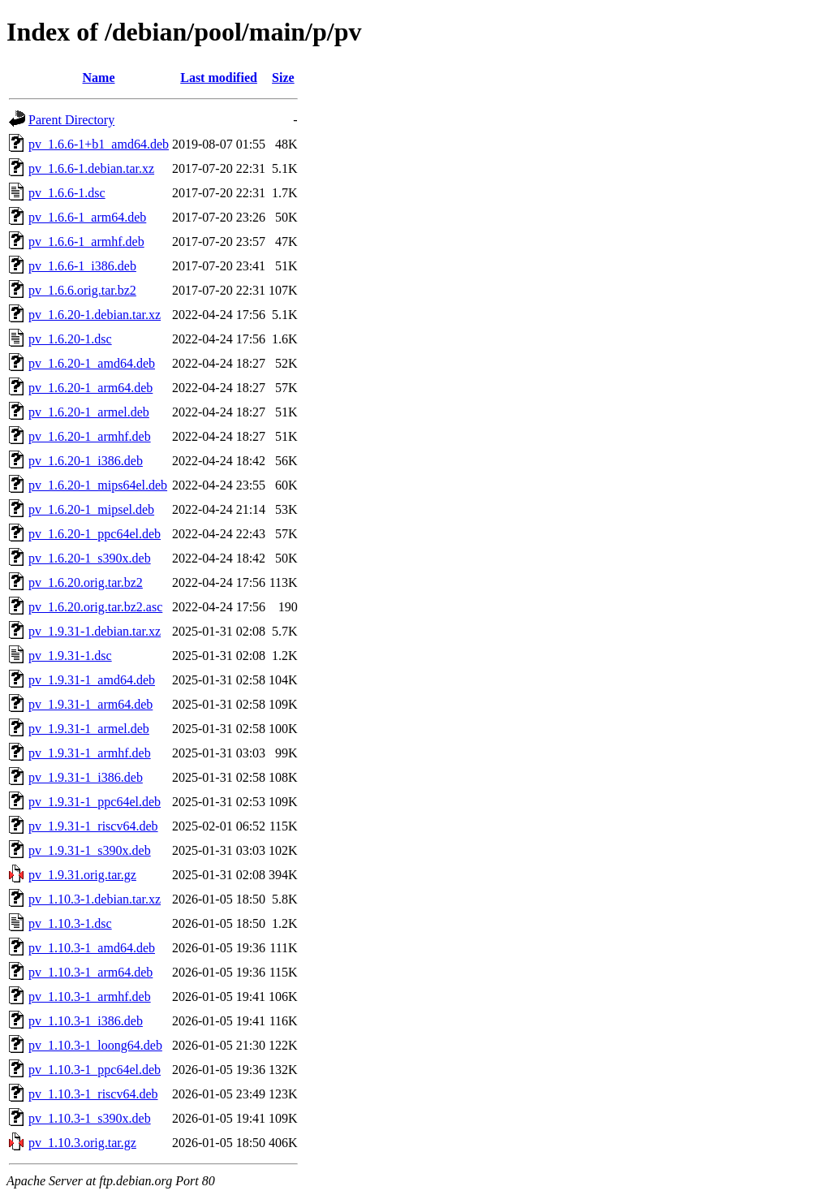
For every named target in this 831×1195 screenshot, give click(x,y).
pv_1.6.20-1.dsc (70, 339)
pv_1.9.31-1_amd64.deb (91, 680)
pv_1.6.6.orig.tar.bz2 (82, 290)
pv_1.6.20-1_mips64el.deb (97, 485)
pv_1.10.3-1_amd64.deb (91, 948)
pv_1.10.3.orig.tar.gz (82, 1143)
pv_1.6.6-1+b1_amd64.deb (98, 144)
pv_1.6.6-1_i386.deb (82, 266)
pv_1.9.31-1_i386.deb (85, 777)
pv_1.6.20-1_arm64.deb (90, 388)
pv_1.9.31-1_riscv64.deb (93, 826)
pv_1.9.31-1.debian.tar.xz (94, 631)
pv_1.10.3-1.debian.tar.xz (94, 899)
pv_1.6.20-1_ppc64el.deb (94, 534)
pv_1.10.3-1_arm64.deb (90, 972)
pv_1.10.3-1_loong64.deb (95, 1045)
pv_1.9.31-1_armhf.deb (89, 753)
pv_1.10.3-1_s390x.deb (89, 1118)
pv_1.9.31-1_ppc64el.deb (94, 802)
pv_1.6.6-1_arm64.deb (87, 217)
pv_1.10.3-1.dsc (70, 923)
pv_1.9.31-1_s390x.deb (89, 850)
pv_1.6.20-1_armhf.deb (89, 436)
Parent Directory (71, 120)
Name (99, 77)
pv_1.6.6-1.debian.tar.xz (91, 168)
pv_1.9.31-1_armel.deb (88, 729)
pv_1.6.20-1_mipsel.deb (91, 509)
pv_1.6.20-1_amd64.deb (91, 363)
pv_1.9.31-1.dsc (70, 655)
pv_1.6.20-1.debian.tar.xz (94, 314)
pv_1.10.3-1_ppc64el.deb (94, 1069)
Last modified (218, 77)
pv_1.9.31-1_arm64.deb (90, 704)
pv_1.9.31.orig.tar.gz (82, 875)
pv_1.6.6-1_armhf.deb (86, 241)
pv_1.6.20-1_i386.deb (85, 461)
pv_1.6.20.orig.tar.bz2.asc (95, 607)
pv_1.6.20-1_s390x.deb (89, 558)
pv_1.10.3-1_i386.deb (85, 1021)
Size (283, 77)
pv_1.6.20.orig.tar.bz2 (85, 582)
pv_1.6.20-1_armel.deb (88, 412)
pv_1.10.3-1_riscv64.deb (93, 1094)
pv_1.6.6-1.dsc (66, 193)
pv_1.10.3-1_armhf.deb (89, 996)
